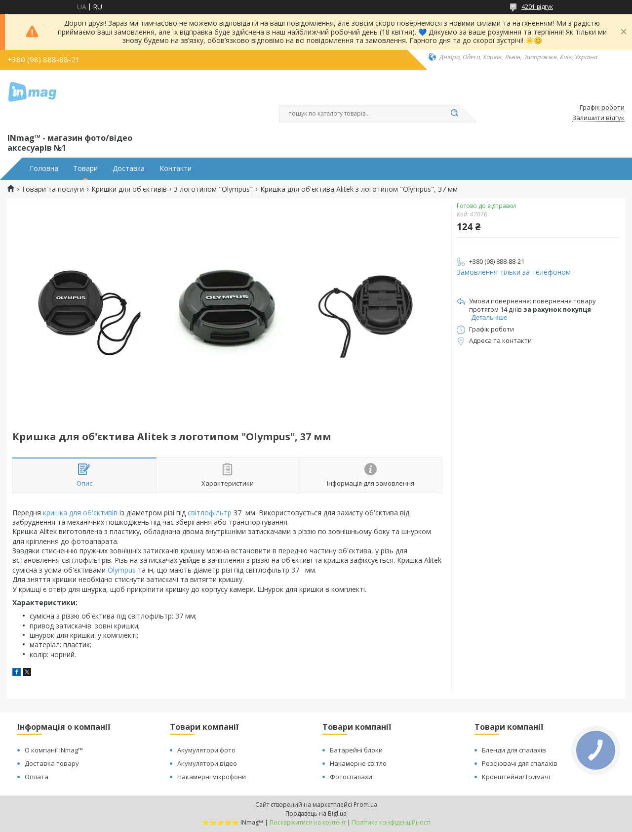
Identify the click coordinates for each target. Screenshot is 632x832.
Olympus (122, 570)
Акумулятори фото (206, 750)
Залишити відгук (598, 118)
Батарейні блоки (356, 750)
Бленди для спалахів (514, 750)
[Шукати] (454, 114)
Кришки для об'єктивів (129, 189)
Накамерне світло (358, 763)
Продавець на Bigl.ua (316, 813)
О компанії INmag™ (54, 750)
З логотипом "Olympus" (213, 189)
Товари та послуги (52, 189)
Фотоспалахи (351, 776)
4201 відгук (537, 6)
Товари (85, 168)
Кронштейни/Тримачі (516, 776)
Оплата (36, 776)
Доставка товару (52, 763)
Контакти (175, 168)
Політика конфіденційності (391, 822)
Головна (44, 168)
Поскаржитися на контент (308, 822)
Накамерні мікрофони (211, 776)
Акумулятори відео (207, 763)
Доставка (129, 168)
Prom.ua (365, 804)
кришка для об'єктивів (80, 512)
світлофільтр (210, 512)
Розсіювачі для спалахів (519, 763)
